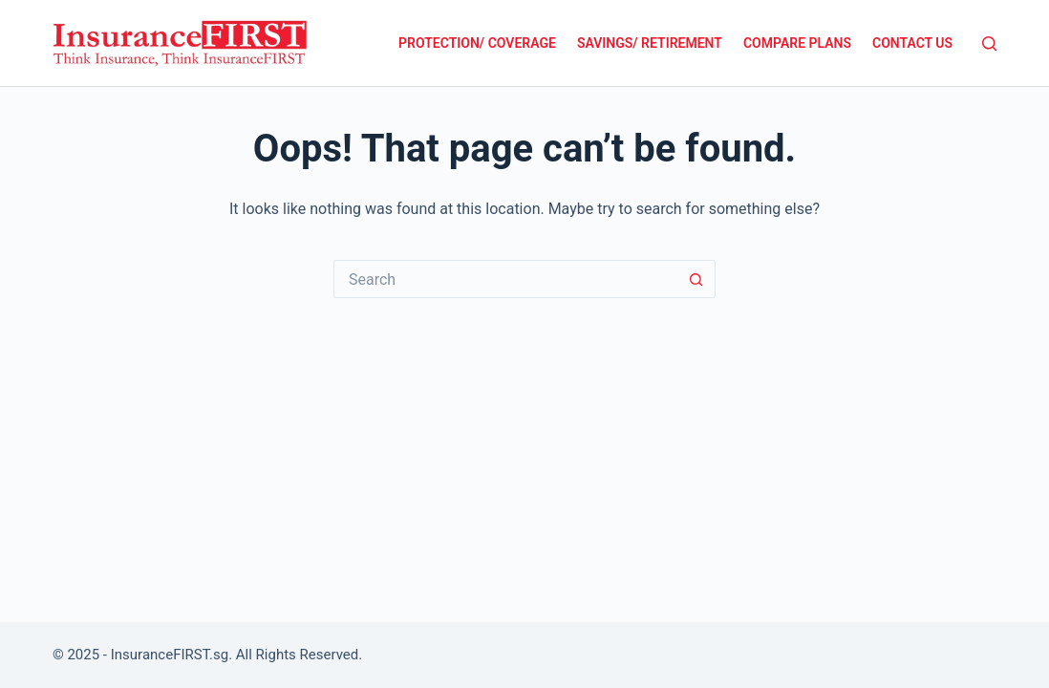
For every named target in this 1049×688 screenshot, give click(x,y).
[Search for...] (505, 279)
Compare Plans (797, 43)
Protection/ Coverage (477, 43)
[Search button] (696, 279)
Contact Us (912, 43)
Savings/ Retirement (649, 43)
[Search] (989, 43)
